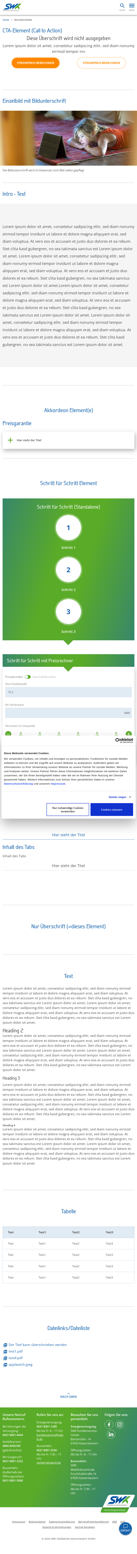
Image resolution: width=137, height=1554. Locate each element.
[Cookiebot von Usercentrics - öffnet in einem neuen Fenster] (118, 740)
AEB (114, 1522)
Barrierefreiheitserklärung (93, 1522)
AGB (122, 1522)
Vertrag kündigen (85, 1527)
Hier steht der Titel (68, 834)
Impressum (58, 783)
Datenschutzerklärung (18, 783)
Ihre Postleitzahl (16, 684)
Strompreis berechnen (35, 63)
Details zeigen (117, 797)
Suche (122, 10)
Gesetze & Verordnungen (56, 1527)
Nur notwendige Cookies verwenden (67, 809)
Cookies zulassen (111, 809)
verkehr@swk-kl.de (49, 1463)
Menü (131, 10)
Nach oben (68, 1397)
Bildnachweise (37, 1522)
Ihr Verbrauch (14, 705)
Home (6, 19)
